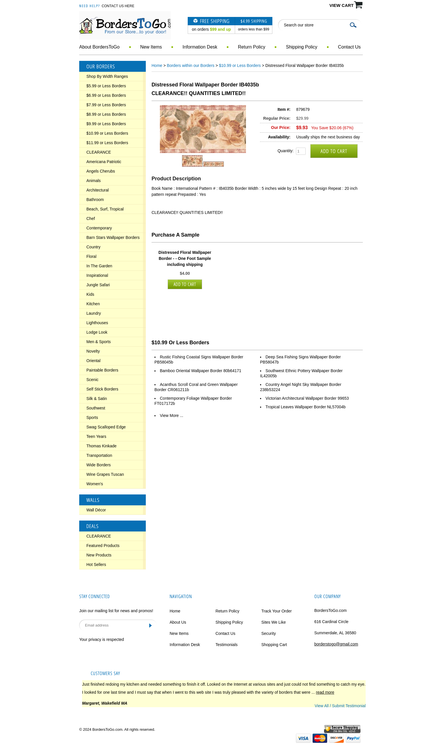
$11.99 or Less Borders (107, 142)
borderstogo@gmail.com (336, 644)
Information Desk (200, 47)
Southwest (95, 408)
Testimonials (227, 644)
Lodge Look (96, 332)
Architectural (97, 190)
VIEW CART (341, 5)
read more (325, 692)
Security (268, 633)
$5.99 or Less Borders (106, 86)
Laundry (93, 313)
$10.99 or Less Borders (107, 133)
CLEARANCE (98, 152)
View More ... (171, 415)
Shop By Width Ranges (107, 76)
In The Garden (99, 266)
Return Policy (251, 47)
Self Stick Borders (102, 389)
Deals (92, 526)
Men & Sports (98, 341)
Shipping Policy (301, 47)
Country (93, 247)
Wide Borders (98, 465)
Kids (90, 294)
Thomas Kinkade (101, 446)
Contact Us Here (118, 6)
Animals (93, 180)
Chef (90, 218)
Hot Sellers (96, 564)
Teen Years (96, 436)
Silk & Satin (96, 398)
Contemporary (99, 228)
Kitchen (93, 303)
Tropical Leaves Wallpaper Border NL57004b (305, 407)
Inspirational (97, 275)
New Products (98, 555)
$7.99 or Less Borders (106, 105)
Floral (91, 256)
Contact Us (349, 47)
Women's (94, 484)
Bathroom (95, 199)
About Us (178, 622)
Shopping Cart (274, 644)
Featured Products (102, 545)
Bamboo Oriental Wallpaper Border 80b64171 (200, 370)
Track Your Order (276, 611)
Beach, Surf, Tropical (105, 209)
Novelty (93, 351)
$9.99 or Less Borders (106, 123)
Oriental (93, 360)
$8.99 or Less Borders (106, 114)
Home (157, 65)
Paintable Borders (102, 370)
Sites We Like (273, 622)
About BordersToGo (99, 47)
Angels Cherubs (100, 171)
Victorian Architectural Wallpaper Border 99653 (307, 398)
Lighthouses (97, 322)
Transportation (99, 455)
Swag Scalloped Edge (106, 427)
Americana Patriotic (103, 161)
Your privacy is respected (101, 639)
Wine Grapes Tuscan (105, 474)
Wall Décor (96, 510)
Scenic (92, 379)
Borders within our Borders (190, 65)
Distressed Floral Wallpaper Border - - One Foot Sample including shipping (184, 258)
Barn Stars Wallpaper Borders (112, 237)
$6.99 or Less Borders (106, 95)
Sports (92, 417)
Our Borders (100, 66)
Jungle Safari (98, 285)
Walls (93, 500)
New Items (151, 47)
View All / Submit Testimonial (340, 705)
